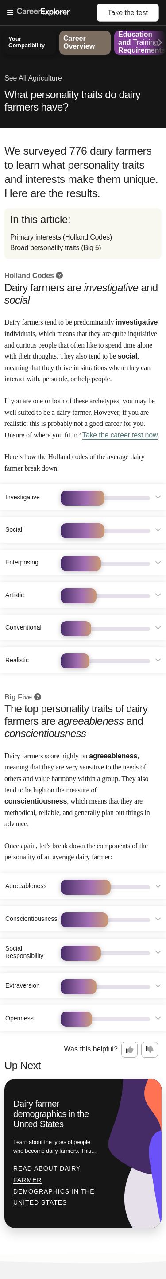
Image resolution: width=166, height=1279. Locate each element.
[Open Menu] (52, 12)
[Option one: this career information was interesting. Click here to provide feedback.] (129, 1050)
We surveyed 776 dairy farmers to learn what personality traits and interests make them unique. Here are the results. (81, 172)
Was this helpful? (91, 1049)
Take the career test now (120, 435)
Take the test (128, 12)
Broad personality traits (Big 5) (55, 247)
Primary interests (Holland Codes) (61, 237)
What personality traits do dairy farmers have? (72, 101)
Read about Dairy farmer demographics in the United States (54, 1185)
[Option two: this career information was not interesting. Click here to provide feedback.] (149, 1050)
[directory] (83, 233)
